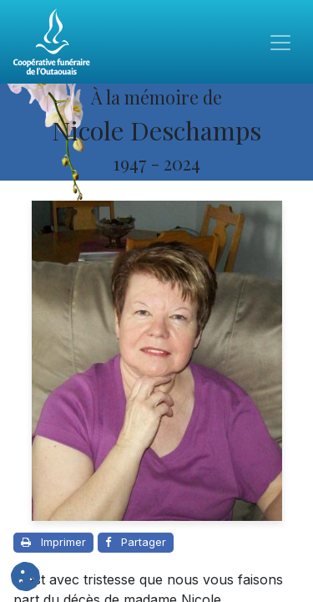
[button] (25, 576)
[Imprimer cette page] (53, 543)
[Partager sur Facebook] (136, 543)
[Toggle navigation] (280, 42)
